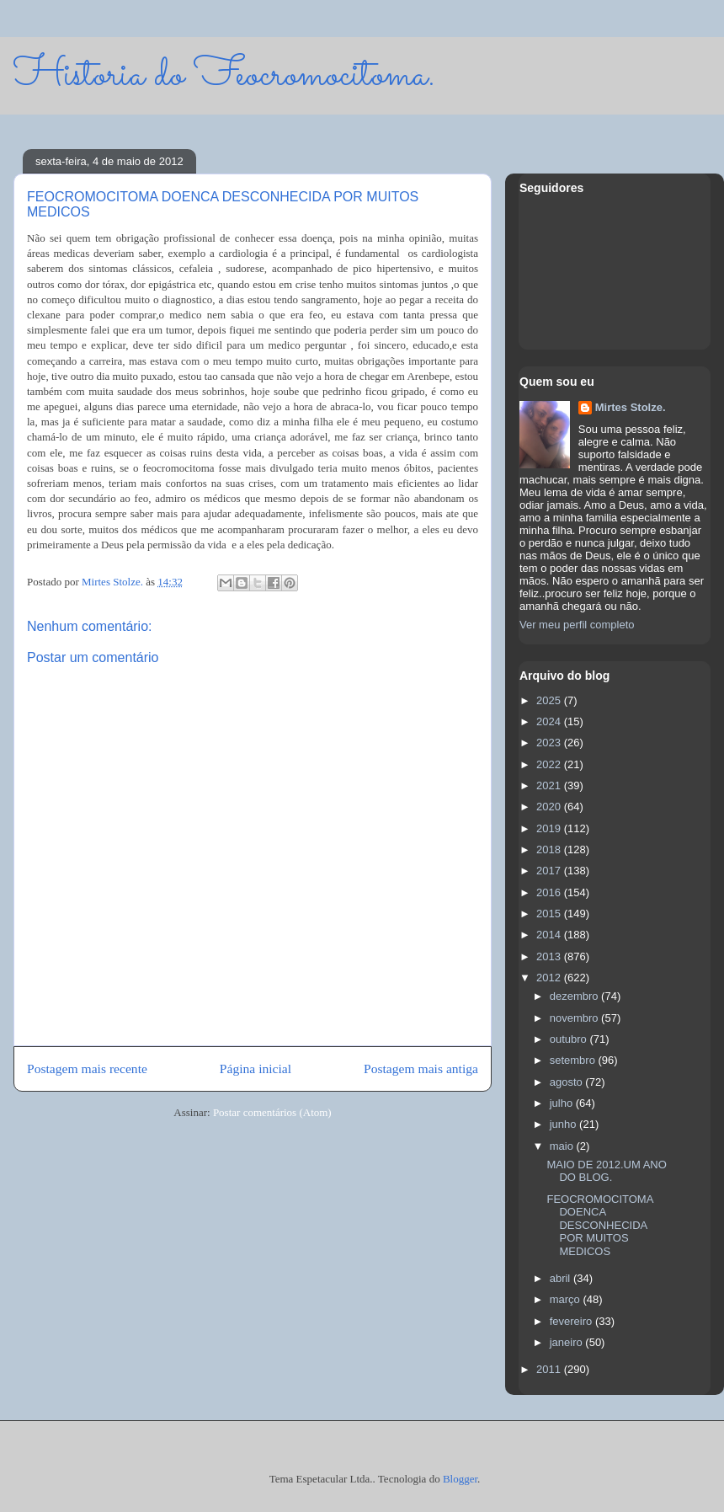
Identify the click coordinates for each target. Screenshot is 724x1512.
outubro (570, 1039)
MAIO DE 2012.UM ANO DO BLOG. (606, 1171)
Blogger (460, 1478)
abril (561, 1278)
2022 (550, 764)
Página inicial (255, 1068)
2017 (550, 870)
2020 (550, 806)
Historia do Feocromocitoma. (224, 75)
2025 (550, 700)
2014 (550, 934)
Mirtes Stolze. (630, 407)
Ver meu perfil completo (577, 624)
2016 (550, 892)
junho (564, 1124)
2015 (550, 913)
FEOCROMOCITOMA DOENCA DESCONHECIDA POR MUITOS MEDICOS (599, 1225)
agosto (568, 1082)
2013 (550, 956)
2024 (550, 721)
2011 (550, 1369)
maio (563, 1146)
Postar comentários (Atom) (272, 1112)
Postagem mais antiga (421, 1068)
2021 (550, 785)
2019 (550, 828)
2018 (550, 849)
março (566, 1299)
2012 (550, 977)
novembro (575, 1018)
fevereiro (572, 1321)
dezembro (575, 996)
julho (563, 1103)
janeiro (568, 1342)
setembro (574, 1060)
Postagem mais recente (87, 1068)
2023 (550, 742)
